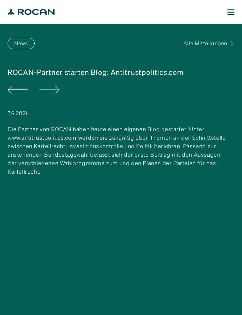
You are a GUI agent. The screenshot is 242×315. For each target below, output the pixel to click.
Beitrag (160, 155)
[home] (31, 12)
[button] (231, 12)
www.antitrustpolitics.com (42, 138)
